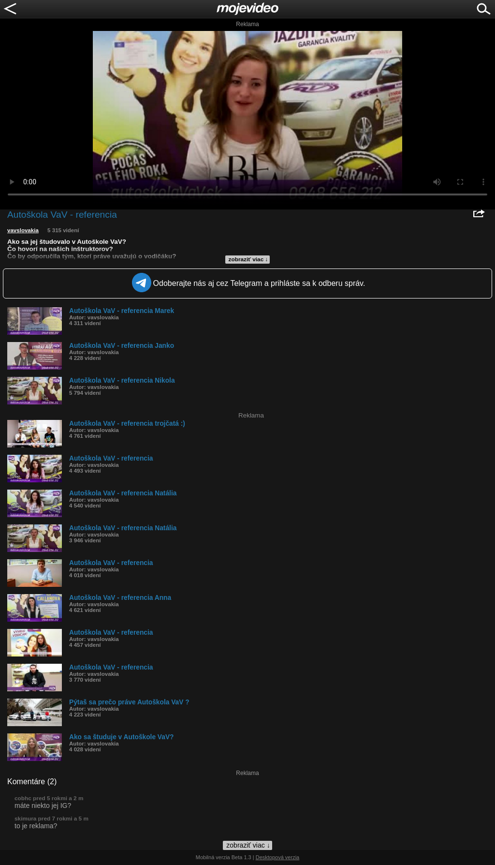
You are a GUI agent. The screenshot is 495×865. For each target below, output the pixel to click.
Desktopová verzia (278, 857)
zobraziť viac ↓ (248, 259)
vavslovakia (23, 230)
